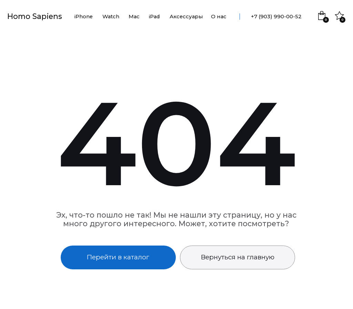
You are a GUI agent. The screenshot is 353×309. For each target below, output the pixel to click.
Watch (110, 16)
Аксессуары (186, 16)
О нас (218, 16)
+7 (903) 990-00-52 (276, 16)
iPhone (83, 16)
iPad (154, 16)
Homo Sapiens (34, 16)
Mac (134, 16)
